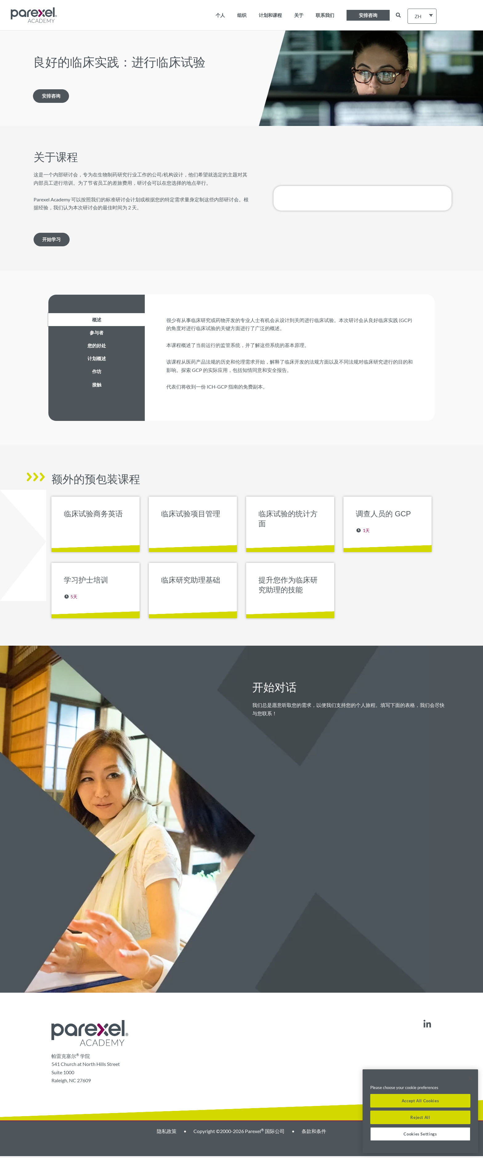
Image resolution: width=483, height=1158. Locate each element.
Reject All (420, 1117)
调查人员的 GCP (383, 515)
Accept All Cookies (420, 1100)
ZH (418, 16)
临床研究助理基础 (190, 582)
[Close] (470, 1078)
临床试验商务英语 (93, 515)
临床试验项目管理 (190, 515)
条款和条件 (314, 1133)
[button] (368, 15)
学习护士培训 (86, 582)
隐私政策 (167, 1133)
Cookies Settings (420, 1134)
